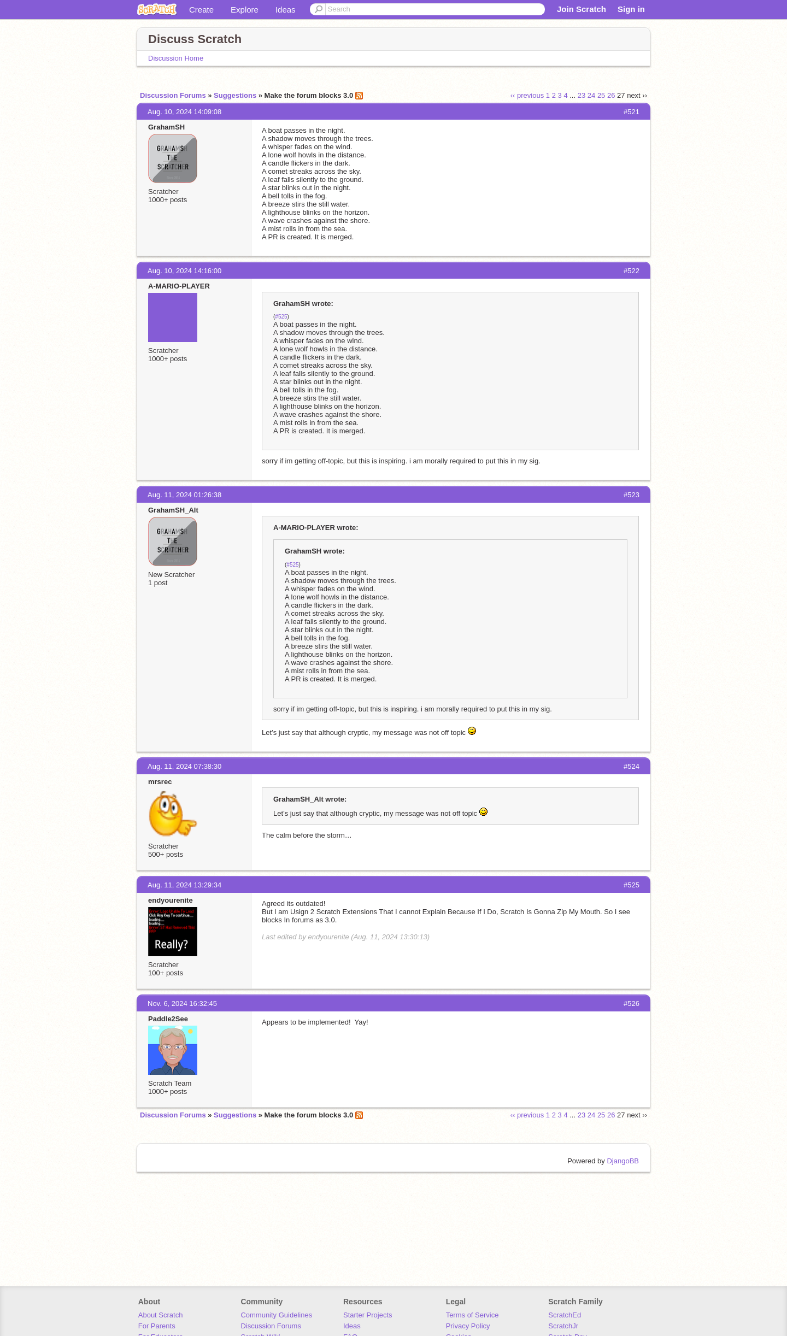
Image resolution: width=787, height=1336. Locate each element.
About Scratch (160, 1315)
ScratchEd (564, 1315)
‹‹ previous (527, 95)
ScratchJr (563, 1326)
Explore (245, 9)
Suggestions (235, 95)
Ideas (285, 9)
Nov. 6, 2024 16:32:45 (182, 1003)
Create (201, 9)
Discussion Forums (173, 95)
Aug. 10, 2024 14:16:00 (184, 271)
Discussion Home (175, 58)
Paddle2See (168, 1019)
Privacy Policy (468, 1326)
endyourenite (170, 900)
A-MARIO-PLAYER (179, 286)
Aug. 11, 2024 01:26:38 (184, 495)
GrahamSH (166, 127)
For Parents (156, 1326)
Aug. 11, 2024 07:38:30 (184, 766)
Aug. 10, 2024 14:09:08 (184, 112)
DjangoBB (623, 1161)
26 (611, 95)
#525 (281, 317)
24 (591, 95)
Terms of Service (472, 1315)
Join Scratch (581, 9)
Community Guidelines (276, 1315)
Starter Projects (367, 1315)
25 (601, 95)
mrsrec (160, 782)
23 (581, 95)
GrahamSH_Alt (173, 510)
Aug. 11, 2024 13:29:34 (184, 885)
